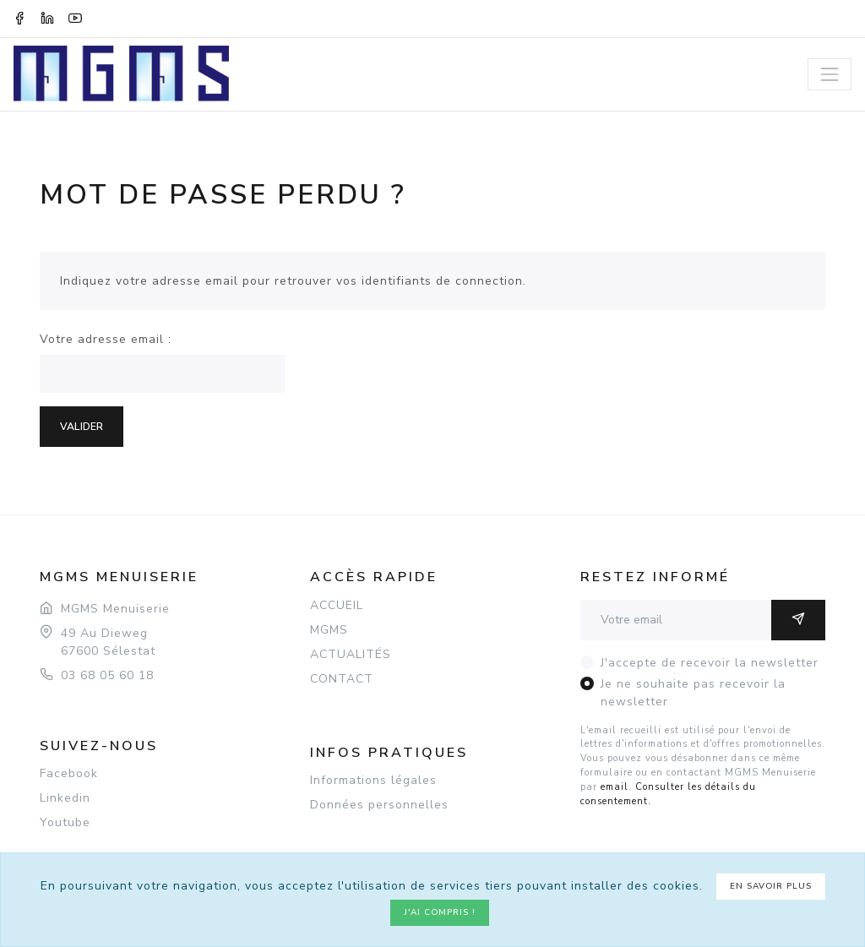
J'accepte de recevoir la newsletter (710, 663)
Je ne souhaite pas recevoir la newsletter (693, 693)
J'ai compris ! (440, 912)
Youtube (65, 822)
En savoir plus (771, 886)
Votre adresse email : (105, 339)
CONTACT (341, 679)
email (614, 787)
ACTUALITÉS (350, 654)
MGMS (329, 630)
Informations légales (373, 780)
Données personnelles (379, 805)
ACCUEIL (336, 605)
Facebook (69, 773)
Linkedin (65, 798)
